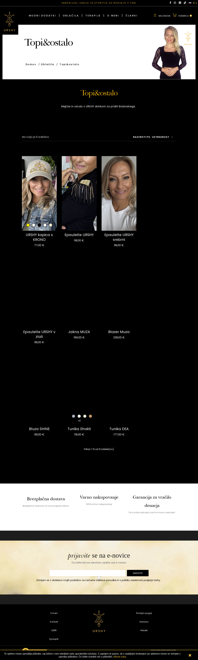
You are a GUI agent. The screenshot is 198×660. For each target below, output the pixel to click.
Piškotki (144, 630)
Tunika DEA (119, 428)
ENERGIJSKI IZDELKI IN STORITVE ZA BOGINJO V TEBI (99, 2)
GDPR (54, 630)
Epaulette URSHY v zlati (39, 334)
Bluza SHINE (39, 428)
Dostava (144, 621)
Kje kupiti (53, 639)
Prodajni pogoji (144, 613)
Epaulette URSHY (79, 234)
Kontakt (54, 621)
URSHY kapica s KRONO (39, 237)
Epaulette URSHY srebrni (119, 237)
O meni (54, 613)
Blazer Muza (119, 331)
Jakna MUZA (79, 331)
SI (193, 2)
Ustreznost (162, 137)
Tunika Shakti (79, 428)
